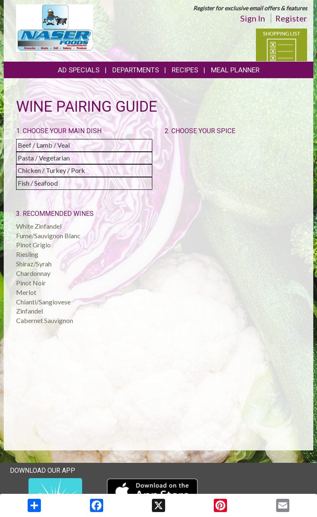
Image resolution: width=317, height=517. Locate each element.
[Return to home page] (54, 27)
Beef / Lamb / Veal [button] (44, 145)
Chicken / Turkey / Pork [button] (51, 170)
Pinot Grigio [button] (33, 245)
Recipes (185, 70)
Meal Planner (235, 70)
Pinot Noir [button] (31, 283)
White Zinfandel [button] (39, 226)
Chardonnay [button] (33, 273)
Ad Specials (78, 70)
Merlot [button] (26, 292)
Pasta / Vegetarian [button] (44, 158)
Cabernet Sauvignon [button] (44, 320)
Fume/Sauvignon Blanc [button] (48, 235)
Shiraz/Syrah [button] (34, 264)
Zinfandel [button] (29, 311)
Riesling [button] (27, 254)
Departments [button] (135, 70)
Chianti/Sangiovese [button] (43, 302)
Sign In (252, 18)
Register (291, 18)
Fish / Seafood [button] (38, 183)
